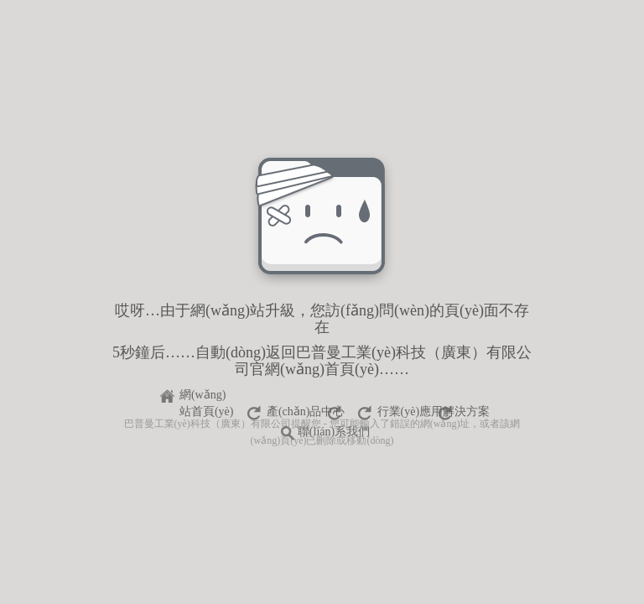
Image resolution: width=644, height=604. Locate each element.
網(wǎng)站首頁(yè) (206, 397)
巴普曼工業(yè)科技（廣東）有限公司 (207, 424)
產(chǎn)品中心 (306, 411)
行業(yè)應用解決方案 (434, 411)
